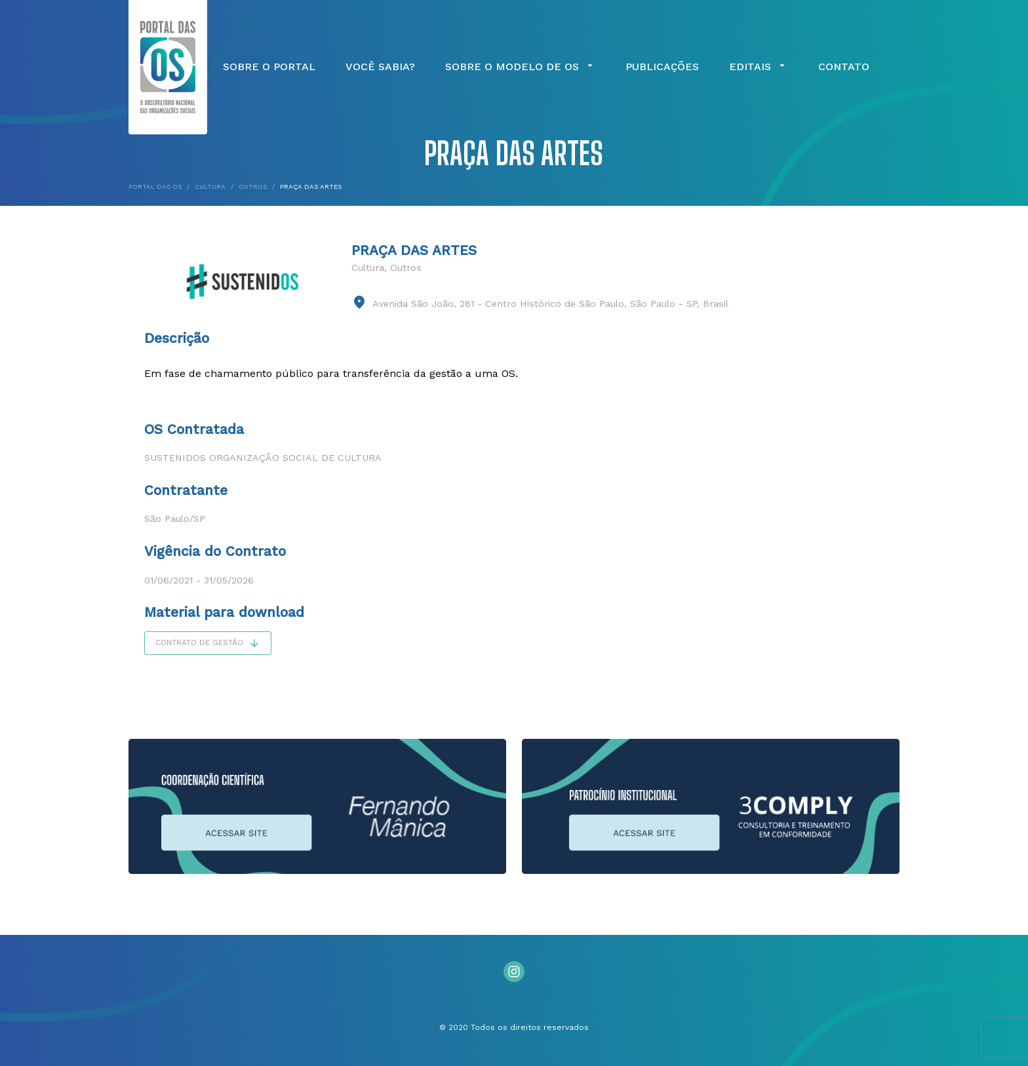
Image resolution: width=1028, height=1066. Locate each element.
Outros (406, 267)
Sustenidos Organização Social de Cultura (263, 457)
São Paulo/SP (174, 518)
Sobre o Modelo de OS (520, 67)
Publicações (662, 67)
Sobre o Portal (269, 67)
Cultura (367, 267)
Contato (843, 67)
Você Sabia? (380, 67)
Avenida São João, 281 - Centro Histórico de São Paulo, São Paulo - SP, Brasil (550, 303)
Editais (758, 67)
